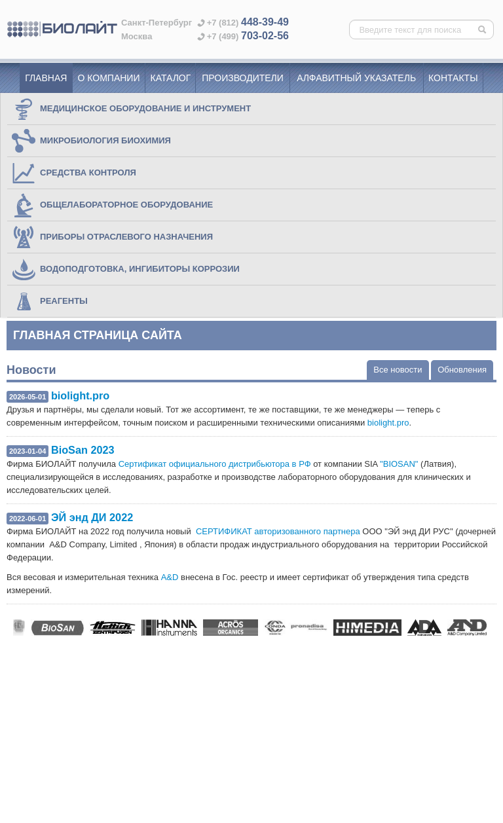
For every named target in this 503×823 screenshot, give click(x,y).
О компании (109, 78)
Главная (46, 78)
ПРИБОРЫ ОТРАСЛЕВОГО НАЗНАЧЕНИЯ (111, 237)
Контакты (453, 78)
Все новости (397, 370)
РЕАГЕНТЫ (49, 301)
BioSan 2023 (83, 450)
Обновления (462, 370)
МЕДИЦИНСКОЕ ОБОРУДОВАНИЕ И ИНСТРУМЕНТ (130, 109)
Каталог (171, 78)
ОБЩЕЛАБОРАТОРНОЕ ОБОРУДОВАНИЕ (111, 205)
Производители (243, 78)
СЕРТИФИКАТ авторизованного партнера (278, 531)
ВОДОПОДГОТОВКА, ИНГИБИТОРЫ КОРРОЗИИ (125, 269)
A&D (170, 577)
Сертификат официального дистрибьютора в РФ (215, 464)
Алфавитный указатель (356, 78)
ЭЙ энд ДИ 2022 (92, 517)
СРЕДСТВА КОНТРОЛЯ (73, 173)
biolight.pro (80, 395)
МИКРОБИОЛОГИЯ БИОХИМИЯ (90, 141)
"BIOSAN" (399, 464)
